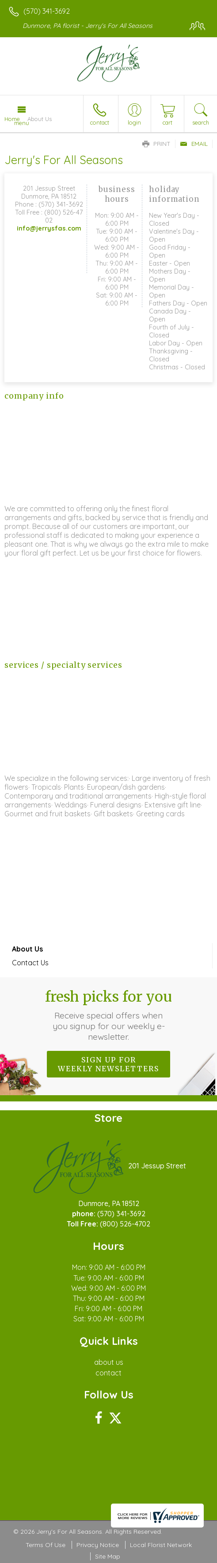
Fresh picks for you (108, 1015)
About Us (27, 948)
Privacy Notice (97, 1545)
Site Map (107, 1556)
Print (156, 144)
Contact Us (30, 962)
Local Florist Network (161, 1545)
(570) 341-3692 (46, 11)
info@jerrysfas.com (49, 228)
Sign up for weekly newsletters (108, 1064)
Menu (21, 122)
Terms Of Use (45, 1545)
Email (194, 144)
